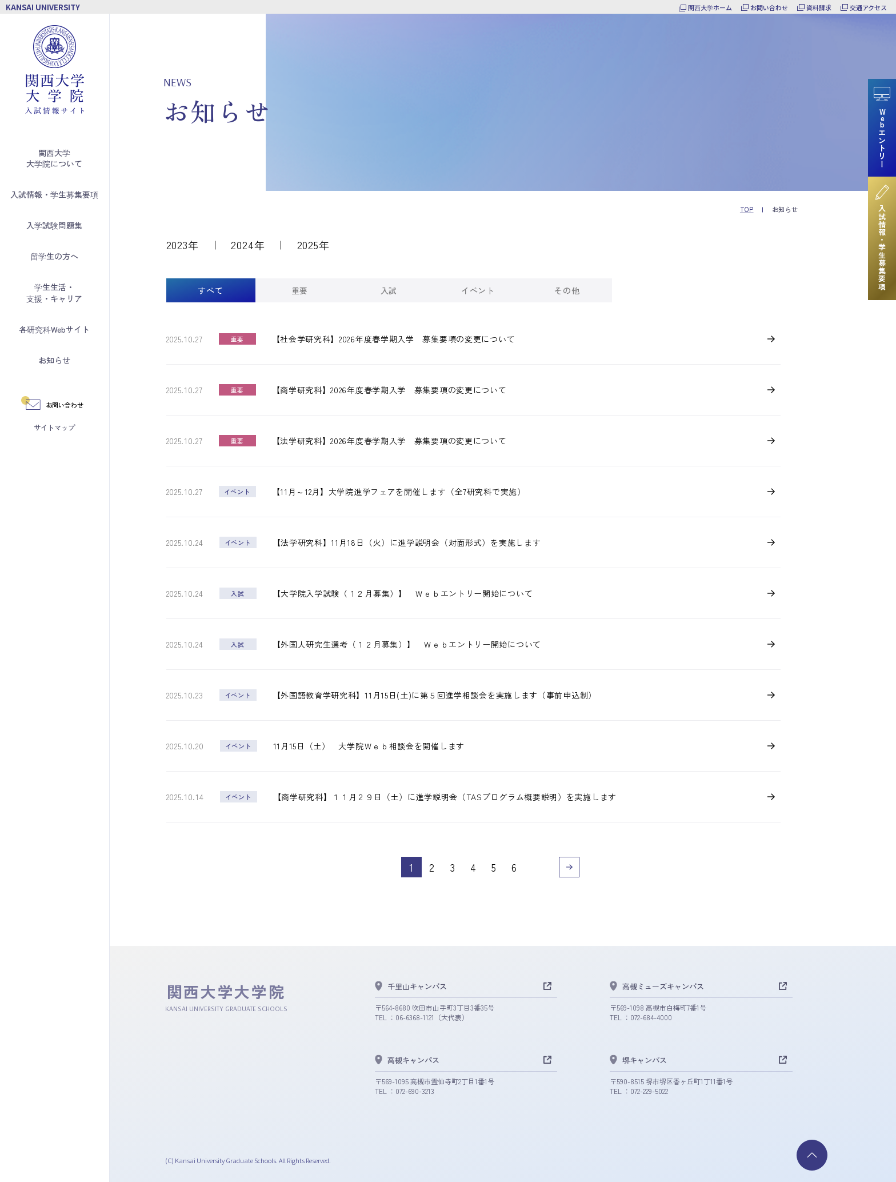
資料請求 (818, 7)
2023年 (182, 244)
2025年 (313, 244)
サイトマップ (54, 427)
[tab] (210, 290)
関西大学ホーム (710, 7)
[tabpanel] (473, 605)
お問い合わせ (769, 7)
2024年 (248, 244)
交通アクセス (868, 7)
